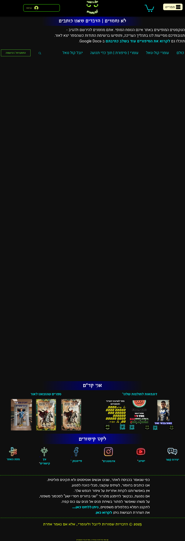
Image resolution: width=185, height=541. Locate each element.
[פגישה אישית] (172, 451)
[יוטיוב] (141, 451)
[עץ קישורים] (44, 451)
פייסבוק (77, 461)
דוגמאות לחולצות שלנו (140, 394)
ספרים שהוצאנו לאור (46, 394)
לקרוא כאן (104, 512)
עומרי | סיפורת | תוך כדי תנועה (114, 53)
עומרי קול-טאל (157, 53)
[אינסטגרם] (108, 451)
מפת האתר (13, 459)
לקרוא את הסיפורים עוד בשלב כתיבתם (137, 41)
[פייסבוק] (76, 451)
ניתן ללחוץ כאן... (85, 507)
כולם (180, 53)
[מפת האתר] (13, 451)
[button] (149, 8)
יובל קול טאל (73, 53)
